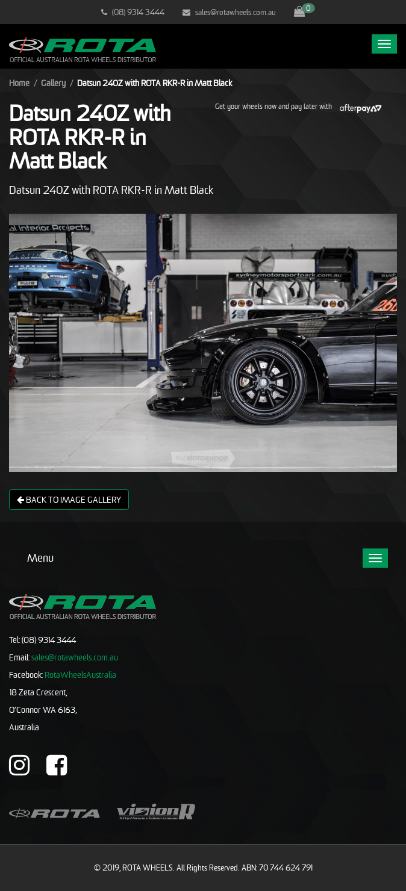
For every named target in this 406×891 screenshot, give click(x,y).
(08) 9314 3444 (132, 12)
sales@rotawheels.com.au (229, 12)
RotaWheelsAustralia (80, 674)
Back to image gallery (69, 499)
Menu (40, 557)
